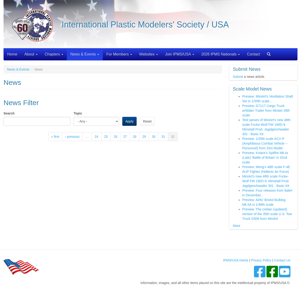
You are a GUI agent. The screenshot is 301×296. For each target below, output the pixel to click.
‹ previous (72, 136)
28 (135, 136)
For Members (119, 54)
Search (266, 52)
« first (55, 136)
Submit (238, 77)
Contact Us (282, 260)
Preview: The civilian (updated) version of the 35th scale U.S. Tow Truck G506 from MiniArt (267, 214)
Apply (129, 121)
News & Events (84, 54)
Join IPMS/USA (179, 54)
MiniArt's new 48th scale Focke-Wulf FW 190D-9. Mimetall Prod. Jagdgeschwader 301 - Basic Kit (265, 181)
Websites (148, 54)
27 (125, 136)
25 (106, 136)
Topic (78, 113)
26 (115, 136)
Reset (147, 121)
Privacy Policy (261, 260)
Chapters (54, 54)
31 (163, 136)
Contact (253, 54)
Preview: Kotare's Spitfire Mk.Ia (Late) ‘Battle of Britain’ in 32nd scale (265, 157)
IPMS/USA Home (235, 260)
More (236, 226)
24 (96, 136)
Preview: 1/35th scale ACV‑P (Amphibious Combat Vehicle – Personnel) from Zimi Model (264, 143)
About (31, 54)
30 (154, 136)
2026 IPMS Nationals (220, 54)
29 (144, 136)
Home (12, 54)
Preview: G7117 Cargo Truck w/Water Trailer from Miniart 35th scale (266, 110)
